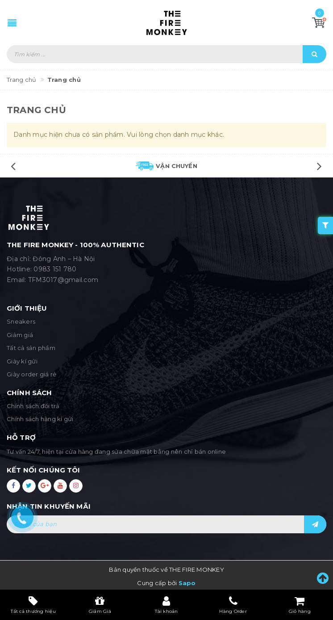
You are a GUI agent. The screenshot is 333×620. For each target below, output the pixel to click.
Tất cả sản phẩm (31, 347)
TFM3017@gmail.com (63, 280)
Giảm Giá (100, 604)
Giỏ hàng (300, 604)
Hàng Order (233, 604)
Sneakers (21, 321)
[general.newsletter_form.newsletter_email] (166, 524)
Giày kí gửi (22, 361)
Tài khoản (166, 604)
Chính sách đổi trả (33, 405)
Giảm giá (20, 334)
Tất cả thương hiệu (33, 604)
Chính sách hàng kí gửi (40, 418)
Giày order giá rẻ (31, 374)
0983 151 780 (54, 269)
